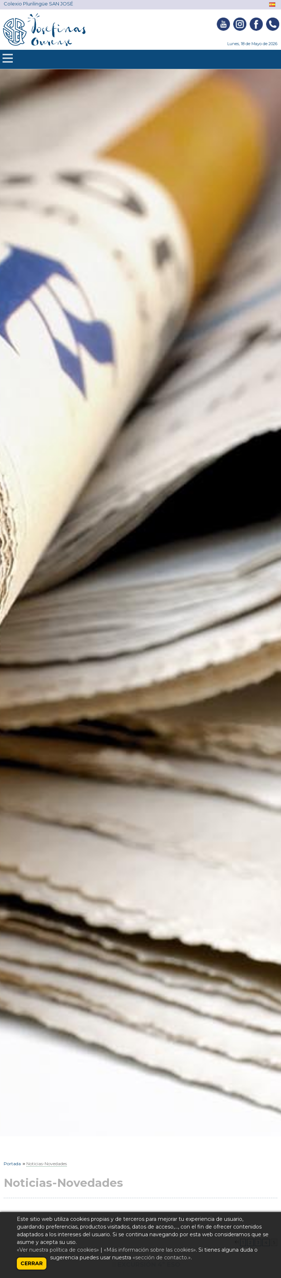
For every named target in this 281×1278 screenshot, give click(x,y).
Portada (12, 1163)
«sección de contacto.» (162, 1257)
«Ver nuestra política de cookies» (58, 1250)
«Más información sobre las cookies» (150, 1250)
